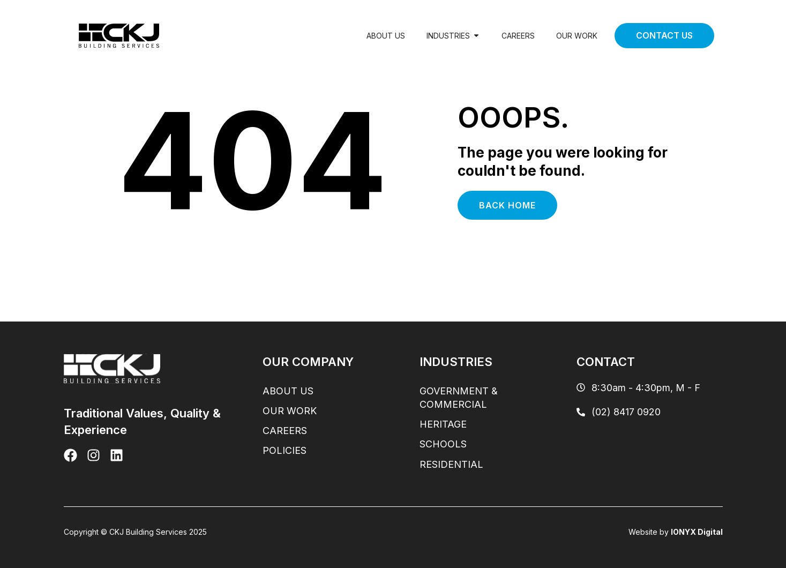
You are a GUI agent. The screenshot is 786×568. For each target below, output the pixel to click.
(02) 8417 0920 (619, 411)
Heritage (443, 424)
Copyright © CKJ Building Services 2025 (135, 531)
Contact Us (664, 35)
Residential (451, 464)
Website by (675, 531)
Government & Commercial (459, 397)
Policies (284, 450)
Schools (443, 444)
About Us (385, 35)
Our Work (576, 35)
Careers (518, 35)
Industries (453, 35)
